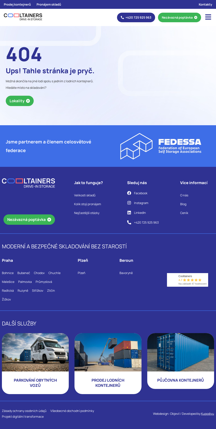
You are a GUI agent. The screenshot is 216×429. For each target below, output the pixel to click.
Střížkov (37, 290)
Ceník (184, 213)
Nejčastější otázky (86, 213)
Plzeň (81, 273)
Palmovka (25, 282)
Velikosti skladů (85, 195)
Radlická (8, 290)
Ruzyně (23, 290)
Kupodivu (207, 414)
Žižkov (6, 299)
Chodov (39, 273)
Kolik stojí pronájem (87, 204)
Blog (183, 204)
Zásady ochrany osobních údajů (24, 411)
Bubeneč (23, 273)
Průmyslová (44, 282)
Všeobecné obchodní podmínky (72, 411)
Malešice (8, 282)
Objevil (175, 414)
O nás (184, 195)
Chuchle (54, 273)
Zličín (51, 290)
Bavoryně (126, 273)
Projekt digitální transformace (23, 416)
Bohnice (8, 273)
